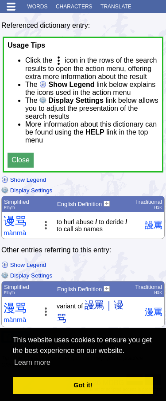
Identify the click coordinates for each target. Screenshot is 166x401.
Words (37, 7)
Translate (115, 7)
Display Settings (26, 190)
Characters (74, 7)
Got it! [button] (82, 385)
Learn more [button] (32, 362)
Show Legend (23, 179)
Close (21, 160)
